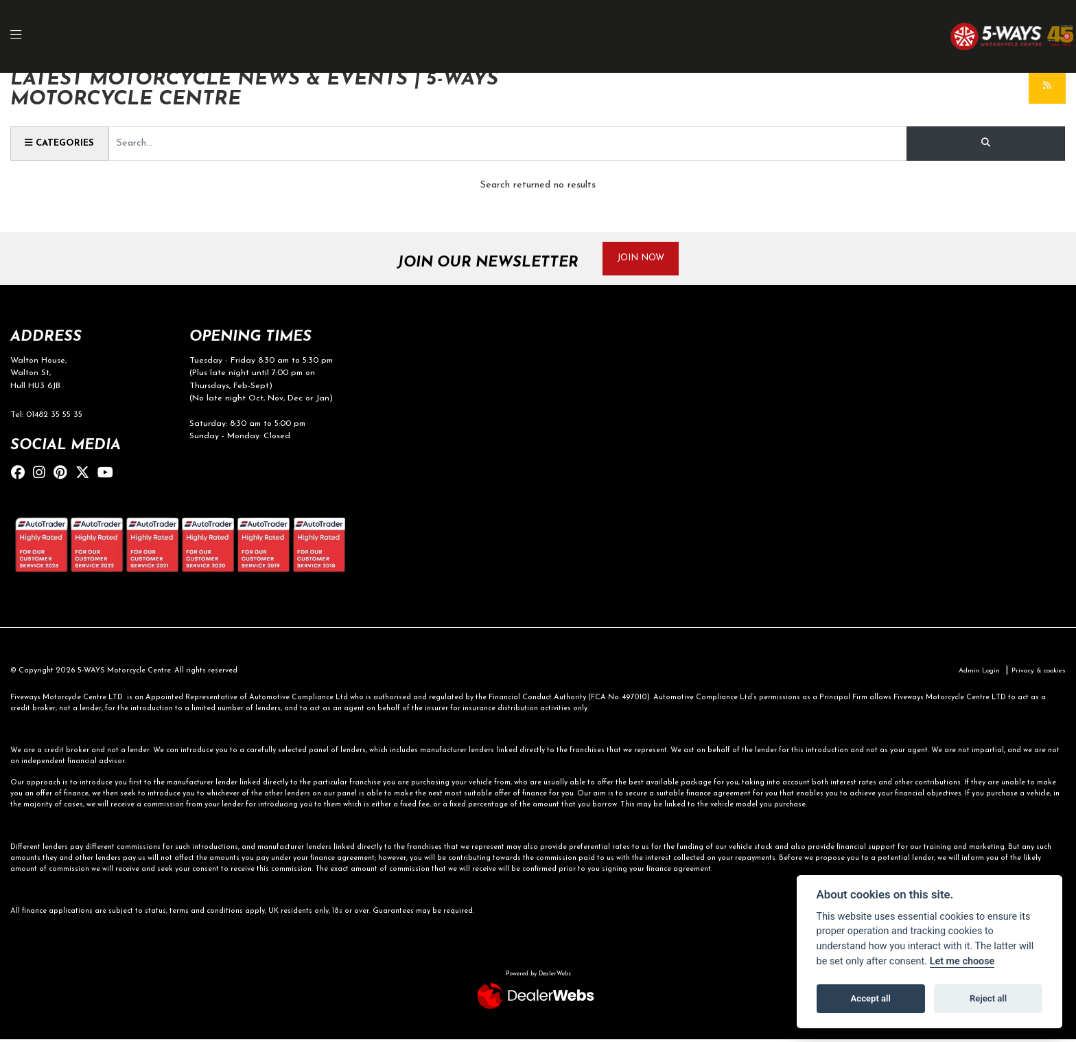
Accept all (871, 998)
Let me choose (962, 961)
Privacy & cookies (1035, 673)
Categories (63, 142)
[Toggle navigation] (23, 36)
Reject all (988, 998)
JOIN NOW (646, 258)
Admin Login (970, 673)
